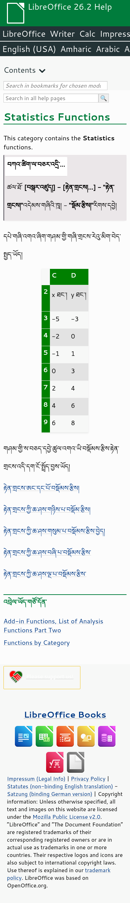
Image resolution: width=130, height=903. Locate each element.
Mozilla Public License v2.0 (67, 817)
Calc (87, 34)
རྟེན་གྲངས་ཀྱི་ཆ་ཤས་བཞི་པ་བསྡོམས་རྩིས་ (47, 552)
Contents (19, 69)
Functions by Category (36, 642)
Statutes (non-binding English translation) (60, 786)
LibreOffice (23, 34)
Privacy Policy (88, 778)
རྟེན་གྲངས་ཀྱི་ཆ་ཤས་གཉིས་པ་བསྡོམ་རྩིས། (46, 509)
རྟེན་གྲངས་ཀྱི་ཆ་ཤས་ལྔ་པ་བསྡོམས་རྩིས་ (44, 573)
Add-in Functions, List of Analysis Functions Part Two (53, 625)
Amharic (76, 49)
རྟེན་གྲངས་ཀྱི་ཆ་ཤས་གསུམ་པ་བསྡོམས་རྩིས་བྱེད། (54, 530)
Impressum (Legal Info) (36, 778)
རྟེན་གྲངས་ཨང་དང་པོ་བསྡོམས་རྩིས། (41, 487)
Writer (62, 34)
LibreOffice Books (65, 714)
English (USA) (29, 49)
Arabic (108, 49)
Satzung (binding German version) (50, 794)
